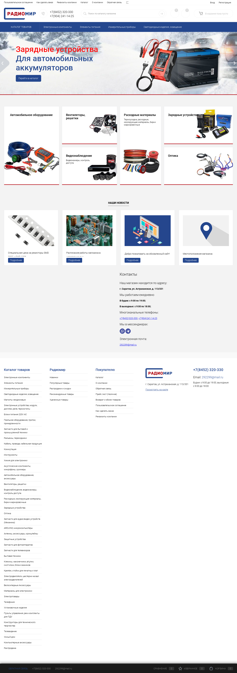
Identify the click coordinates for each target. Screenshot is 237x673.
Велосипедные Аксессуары (17, 588)
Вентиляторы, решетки (15, 487)
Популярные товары (60, 386)
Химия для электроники (15, 463)
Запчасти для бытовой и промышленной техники (16, 434)
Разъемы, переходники (15, 441)
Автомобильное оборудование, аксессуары (19, 480)
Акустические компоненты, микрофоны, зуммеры (17, 471)
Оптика (7, 516)
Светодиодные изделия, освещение (21, 397)
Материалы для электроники (18, 594)
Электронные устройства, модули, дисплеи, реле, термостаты (20, 410)
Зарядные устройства (14, 511)
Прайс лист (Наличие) (59, 2)
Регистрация (225, 2)
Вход (212, 2)
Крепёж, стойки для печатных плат (21, 574)
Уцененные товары (59, 403)
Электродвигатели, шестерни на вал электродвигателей (21, 581)
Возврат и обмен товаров (85, 2)
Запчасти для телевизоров (17, 553)
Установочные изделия (15, 611)
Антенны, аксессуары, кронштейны (21, 537)
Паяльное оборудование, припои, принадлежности (20, 425)
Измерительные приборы (16, 392)
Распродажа (10, 651)
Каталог (7, 2)
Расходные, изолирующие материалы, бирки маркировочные (22, 504)
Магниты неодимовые (15, 403)
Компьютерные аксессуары (18, 646)
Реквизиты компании (106, 420)
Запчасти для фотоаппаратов (18, 548)
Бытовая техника (12, 559)
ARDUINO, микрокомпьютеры (18, 531)
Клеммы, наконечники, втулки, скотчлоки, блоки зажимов (19, 567)
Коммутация (10, 452)
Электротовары (11, 599)
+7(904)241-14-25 (148, 321)
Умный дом (9, 640)
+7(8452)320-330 (129, 321)
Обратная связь (37, 2)
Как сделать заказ (105, 414)
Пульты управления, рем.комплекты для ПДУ (22, 618)
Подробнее (16, 262)
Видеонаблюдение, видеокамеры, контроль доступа (20, 495)
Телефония (9, 605)
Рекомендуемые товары (62, 397)
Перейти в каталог (30, 79)
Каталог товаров (20, 26)
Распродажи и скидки (60, 392)
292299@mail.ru (128, 348)
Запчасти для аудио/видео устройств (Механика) (22, 524)
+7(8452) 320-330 (41, 668)
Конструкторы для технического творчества (19, 627)
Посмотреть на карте (156, 393)
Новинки (54, 380)
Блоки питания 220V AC (15, 417)
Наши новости (118, 202)
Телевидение (10, 634)
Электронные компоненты (17, 380)
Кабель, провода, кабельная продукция (23, 447)
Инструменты (10, 458)
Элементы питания (13, 386)
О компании (20, 2)
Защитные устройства (15, 542)
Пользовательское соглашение (111, 408)
